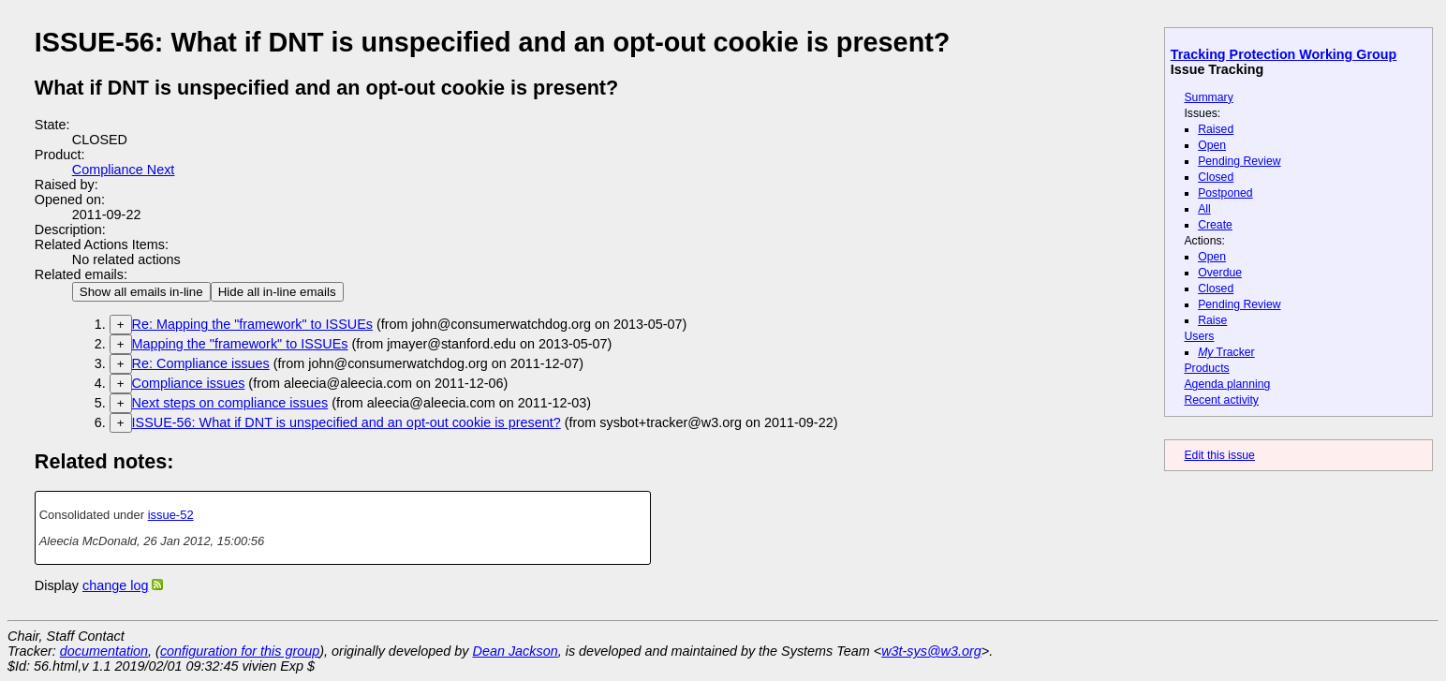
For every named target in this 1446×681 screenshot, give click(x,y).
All (1204, 208)
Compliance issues (188, 383)
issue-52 (171, 515)
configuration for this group (239, 651)
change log (115, 585)
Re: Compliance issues (201, 363)
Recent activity (1221, 400)
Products (1206, 368)
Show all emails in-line (141, 292)
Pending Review (1239, 161)
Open (1212, 145)
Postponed (1225, 193)
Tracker (1226, 352)
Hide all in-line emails (277, 292)
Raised (1215, 129)
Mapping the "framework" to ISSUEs (240, 343)
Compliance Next (123, 169)
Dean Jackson (515, 651)
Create (1215, 224)
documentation (104, 651)
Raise (1212, 320)
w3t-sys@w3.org (931, 651)
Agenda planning (1227, 384)
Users (1199, 336)
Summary (1208, 97)
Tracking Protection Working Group (1283, 54)
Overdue (1220, 272)
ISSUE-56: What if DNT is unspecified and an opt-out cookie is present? (346, 422)
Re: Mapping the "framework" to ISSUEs (252, 324)
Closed (1215, 177)
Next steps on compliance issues (230, 402)
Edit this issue (1219, 455)
